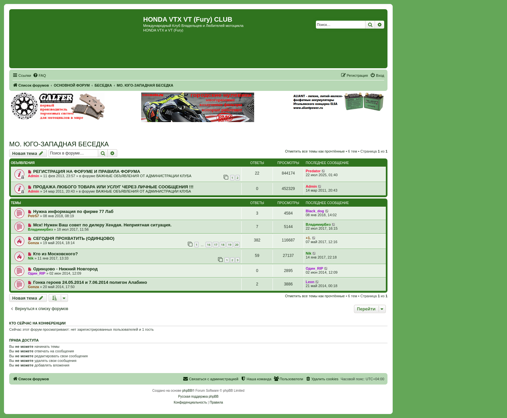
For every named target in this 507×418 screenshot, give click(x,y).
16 (208, 244)
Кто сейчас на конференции (37, 323)
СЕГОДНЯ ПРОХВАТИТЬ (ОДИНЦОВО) (74, 238)
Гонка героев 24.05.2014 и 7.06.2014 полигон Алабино (90, 282)
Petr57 (33, 216)
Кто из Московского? (55, 253)
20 (236, 244)
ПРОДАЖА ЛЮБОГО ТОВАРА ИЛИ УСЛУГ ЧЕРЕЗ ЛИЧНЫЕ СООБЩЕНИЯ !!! (113, 186)
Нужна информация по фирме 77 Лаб (73, 211)
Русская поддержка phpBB (198, 396)
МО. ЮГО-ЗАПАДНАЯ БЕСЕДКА (59, 144)
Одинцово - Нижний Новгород (65, 268)
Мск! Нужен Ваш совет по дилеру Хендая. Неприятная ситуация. (102, 224)
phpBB (187, 390)
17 (215, 244)
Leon (310, 282)
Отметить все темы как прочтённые (315, 151)
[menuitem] (39, 75)
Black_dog (315, 211)
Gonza (33, 243)
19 (229, 244)
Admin (33, 176)
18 (222, 244)
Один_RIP (36, 273)
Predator (313, 171)
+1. (308, 238)
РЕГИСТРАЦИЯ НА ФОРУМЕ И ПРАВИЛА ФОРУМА (86, 171)
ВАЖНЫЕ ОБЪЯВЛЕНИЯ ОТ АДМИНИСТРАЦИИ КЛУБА (143, 176)
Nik (30, 258)
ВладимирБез (40, 229)
